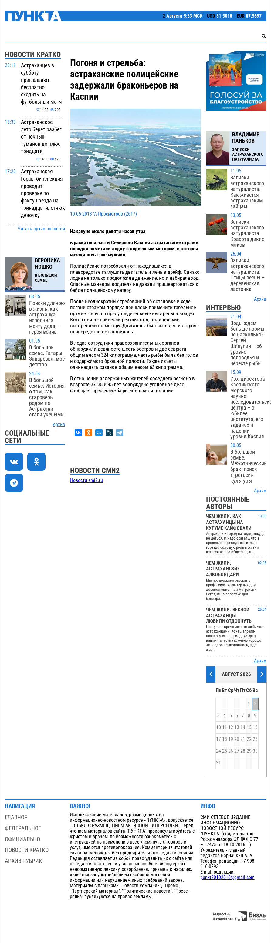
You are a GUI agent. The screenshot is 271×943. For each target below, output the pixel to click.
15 (249, 727)
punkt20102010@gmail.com (227, 877)
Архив (59, 424)
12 (230, 727)
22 (249, 739)
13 (236, 727)
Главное (16, 817)
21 (242, 739)
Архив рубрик (23, 861)
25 (224, 751)
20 (236, 739)
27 (236, 751)
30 (255, 751)
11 (224, 727)
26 (230, 751)
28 (242, 751)
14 (242, 727)
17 (218, 739)
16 (255, 727)
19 (230, 739)
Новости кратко (27, 850)
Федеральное (23, 828)
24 (218, 751)
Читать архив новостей (41, 229)
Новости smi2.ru (86, 480)
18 (224, 739)
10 (218, 727)
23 (255, 739)
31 (218, 763)
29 (249, 751)
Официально (22, 839)
